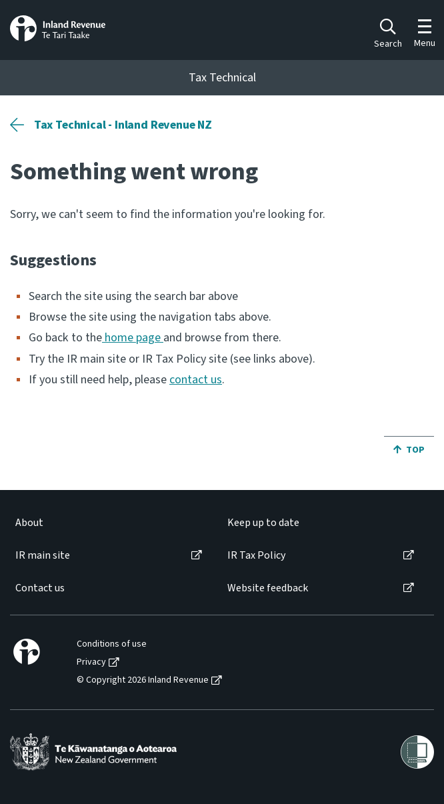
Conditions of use (112, 644)
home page (132, 337)
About (29, 523)
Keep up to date (263, 523)
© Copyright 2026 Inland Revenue (143, 680)
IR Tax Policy (256, 555)
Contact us (40, 588)
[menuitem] (107, 523)
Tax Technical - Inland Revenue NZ (123, 125)
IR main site (42, 555)
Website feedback (267, 588)
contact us (195, 379)
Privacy (91, 662)
